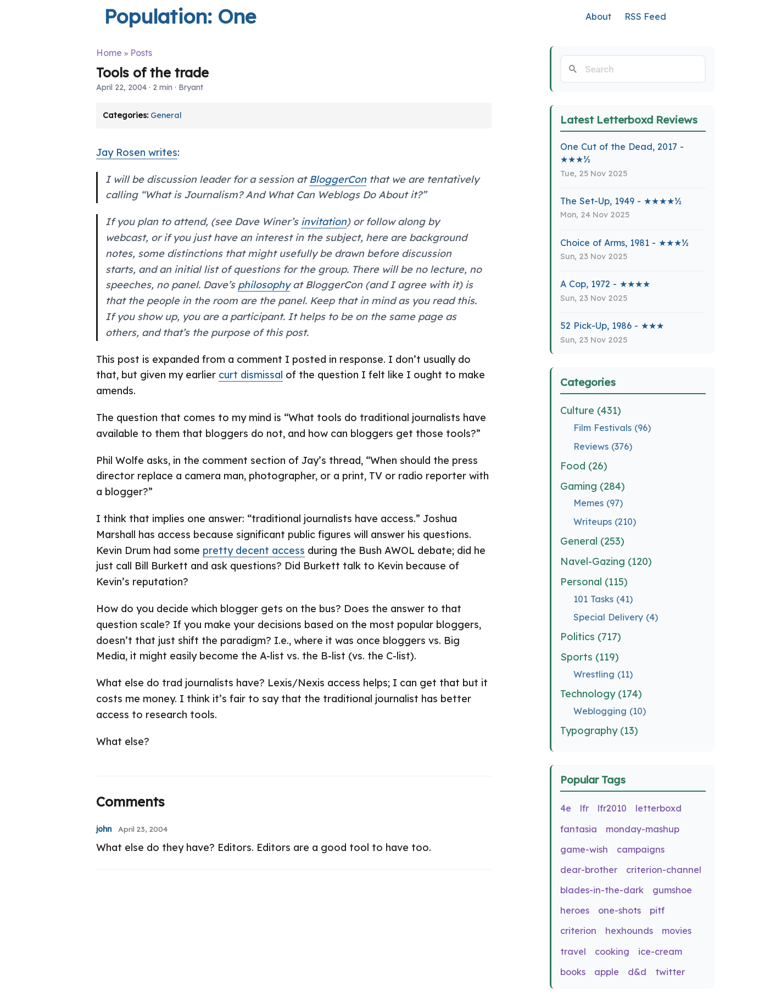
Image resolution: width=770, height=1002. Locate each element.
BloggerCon (337, 179)
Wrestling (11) (603, 674)
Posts (141, 52)
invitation (324, 221)
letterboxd (658, 808)
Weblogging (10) (609, 711)
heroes (574, 910)
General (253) (592, 541)
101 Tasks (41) (603, 599)
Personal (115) (594, 581)
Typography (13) (599, 730)
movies (676, 930)
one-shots (619, 910)
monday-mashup (642, 829)
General (166, 115)
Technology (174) (601, 693)
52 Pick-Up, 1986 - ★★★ (612, 325)
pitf (657, 910)
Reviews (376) (602, 446)
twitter (670, 971)
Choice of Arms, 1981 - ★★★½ (624, 242)
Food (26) (583, 466)
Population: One (180, 16)
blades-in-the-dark (602, 890)
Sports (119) (589, 657)
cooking (612, 951)
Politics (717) (590, 636)
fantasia (578, 829)
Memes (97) (598, 502)
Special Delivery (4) (615, 617)
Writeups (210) (604, 521)
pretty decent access (254, 550)
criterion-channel (663, 869)
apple (606, 971)
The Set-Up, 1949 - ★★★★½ (621, 200)
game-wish (584, 849)
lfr (584, 808)
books (572, 971)
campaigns (641, 849)
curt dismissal (251, 374)
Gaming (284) (592, 486)
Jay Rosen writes (136, 152)
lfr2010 (612, 808)
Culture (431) (590, 410)
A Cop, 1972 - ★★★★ (605, 283)
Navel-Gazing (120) (606, 561)
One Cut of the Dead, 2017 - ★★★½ (622, 153)
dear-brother (588, 869)
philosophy (264, 284)
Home (109, 52)
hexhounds (629, 930)
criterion (578, 930)
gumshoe (672, 890)
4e (565, 808)
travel (573, 951)
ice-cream (660, 951)
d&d (637, 971)
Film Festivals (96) (612, 427)
